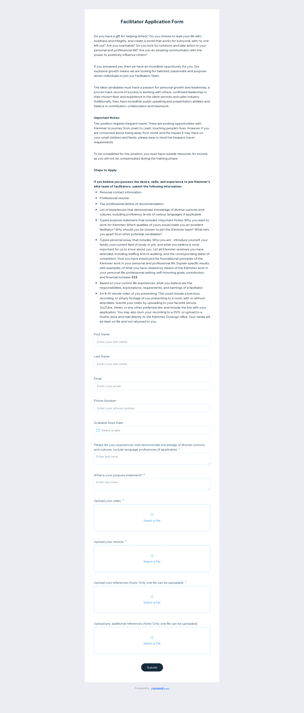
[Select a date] (154, 430)
